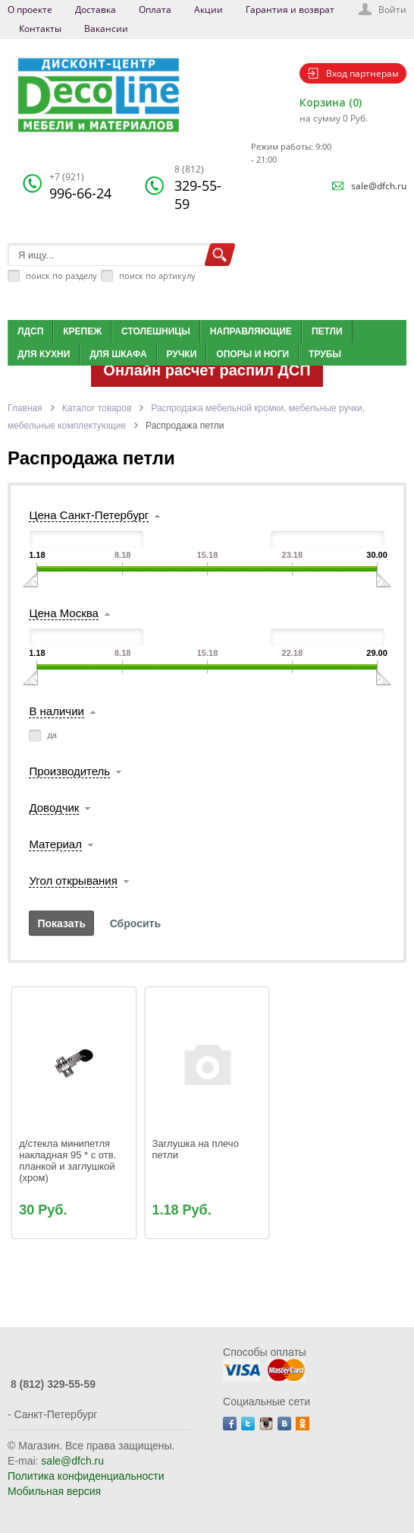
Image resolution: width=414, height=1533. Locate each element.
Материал (55, 844)
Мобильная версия (54, 1491)
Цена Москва (63, 613)
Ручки (182, 354)
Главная (25, 408)
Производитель (69, 771)
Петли (327, 331)
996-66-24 (80, 186)
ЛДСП (30, 331)
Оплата (155, 9)
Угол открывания (73, 880)
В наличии (56, 711)
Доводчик (54, 807)
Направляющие (251, 331)
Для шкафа (117, 354)
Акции (208, 9)
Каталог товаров (97, 408)
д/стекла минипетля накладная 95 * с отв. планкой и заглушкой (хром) (69, 1160)
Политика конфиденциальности (86, 1476)
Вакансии (106, 28)
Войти (392, 9)
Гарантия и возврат (290, 9)
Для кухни (43, 354)
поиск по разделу (61, 275)
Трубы (325, 354)
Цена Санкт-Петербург (89, 514)
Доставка (95, 9)
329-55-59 (197, 188)
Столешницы (155, 331)
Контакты (40, 28)
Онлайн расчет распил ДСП (206, 370)
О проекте (30, 9)
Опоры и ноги (252, 354)
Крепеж (82, 331)
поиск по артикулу (157, 275)
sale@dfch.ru (378, 185)
